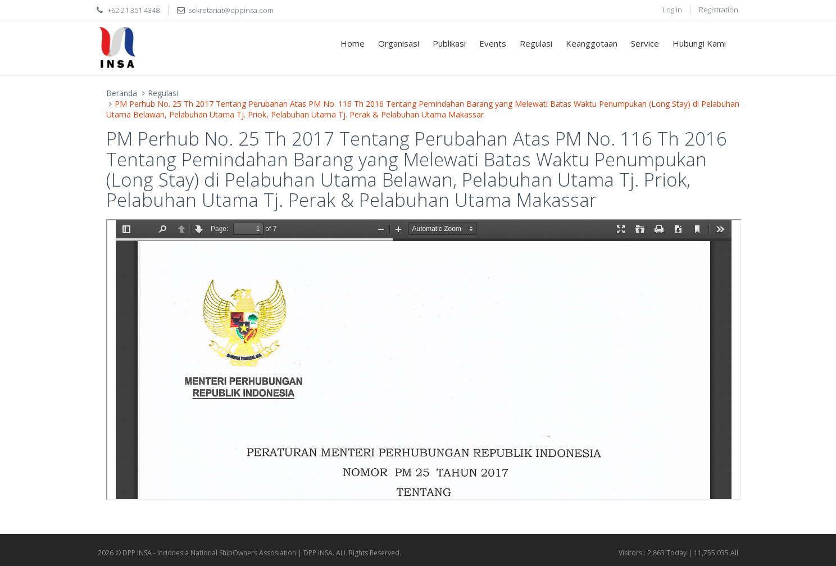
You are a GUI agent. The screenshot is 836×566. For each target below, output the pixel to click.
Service (645, 43)
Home (352, 43)
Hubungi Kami (699, 43)
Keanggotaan (591, 43)
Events (492, 43)
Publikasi (449, 43)
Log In (672, 9)
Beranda (121, 93)
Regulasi (536, 43)
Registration (718, 9)
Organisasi (398, 43)
